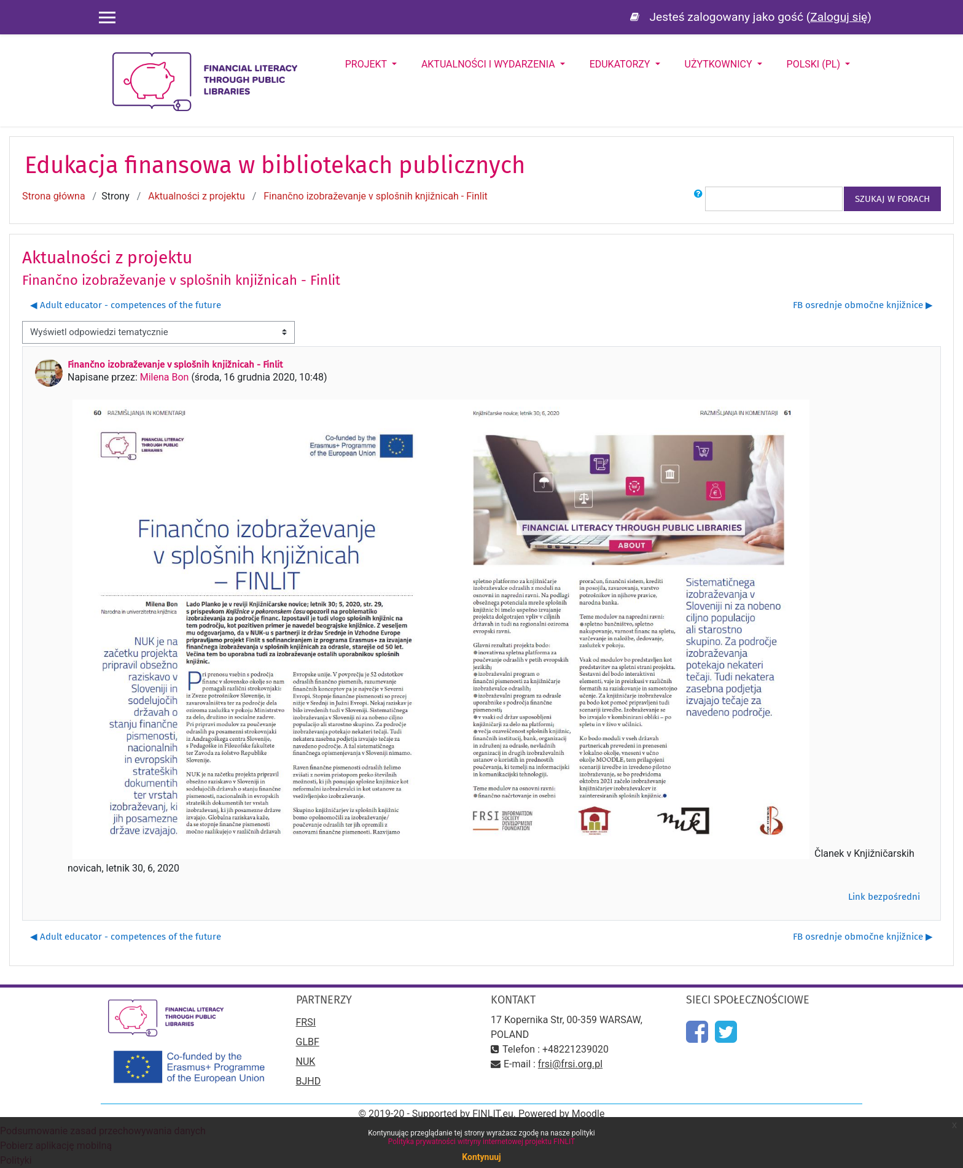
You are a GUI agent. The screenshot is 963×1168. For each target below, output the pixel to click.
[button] (698, 199)
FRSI (306, 1022)
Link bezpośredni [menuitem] (884, 896)
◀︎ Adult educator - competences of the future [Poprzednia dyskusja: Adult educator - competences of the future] (125, 305)
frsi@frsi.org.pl (570, 1064)
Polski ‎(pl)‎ (815, 64)
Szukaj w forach (892, 198)
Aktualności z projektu (196, 196)
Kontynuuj (481, 1157)
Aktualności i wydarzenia (489, 64)
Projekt (367, 64)
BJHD (308, 1081)
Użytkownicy (720, 64)
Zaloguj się (838, 17)
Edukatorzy (621, 64)
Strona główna (53, 196)
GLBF (307, 1042)
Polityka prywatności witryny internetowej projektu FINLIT (481, 1141)
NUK (306, 1061)
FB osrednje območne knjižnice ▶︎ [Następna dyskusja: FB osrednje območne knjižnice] (863, 305)
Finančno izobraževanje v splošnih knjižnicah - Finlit (375, 196)
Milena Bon (164, 377)
